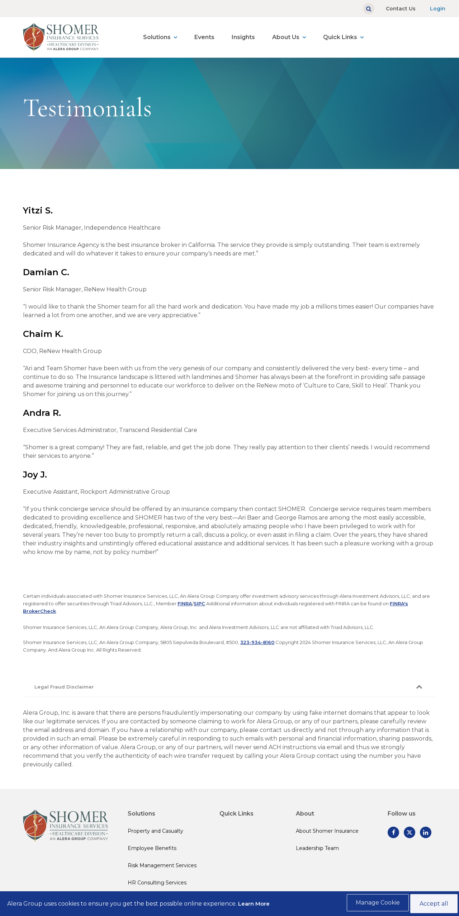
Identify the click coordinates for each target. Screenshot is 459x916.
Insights (243, 37)
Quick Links (340, 37)
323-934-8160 (257, 642)
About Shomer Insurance (327, 831)
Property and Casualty (155, 831)
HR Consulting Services (157, 882)
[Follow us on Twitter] (409, 832)
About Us (285, 37)
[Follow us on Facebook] (393, 832)
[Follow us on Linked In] (425, 832)
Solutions (157, 37)
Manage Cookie (375, 904)
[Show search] (368, 8)
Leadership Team (317, 848)
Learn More (254, 904)
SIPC (199, 603)
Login (437, 8)
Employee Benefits (152, 848)
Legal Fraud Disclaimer (64, 687)
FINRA (185, 603)
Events (204, 37)
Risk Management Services (162, 865)
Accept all (432, 904)
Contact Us (401, 8)
